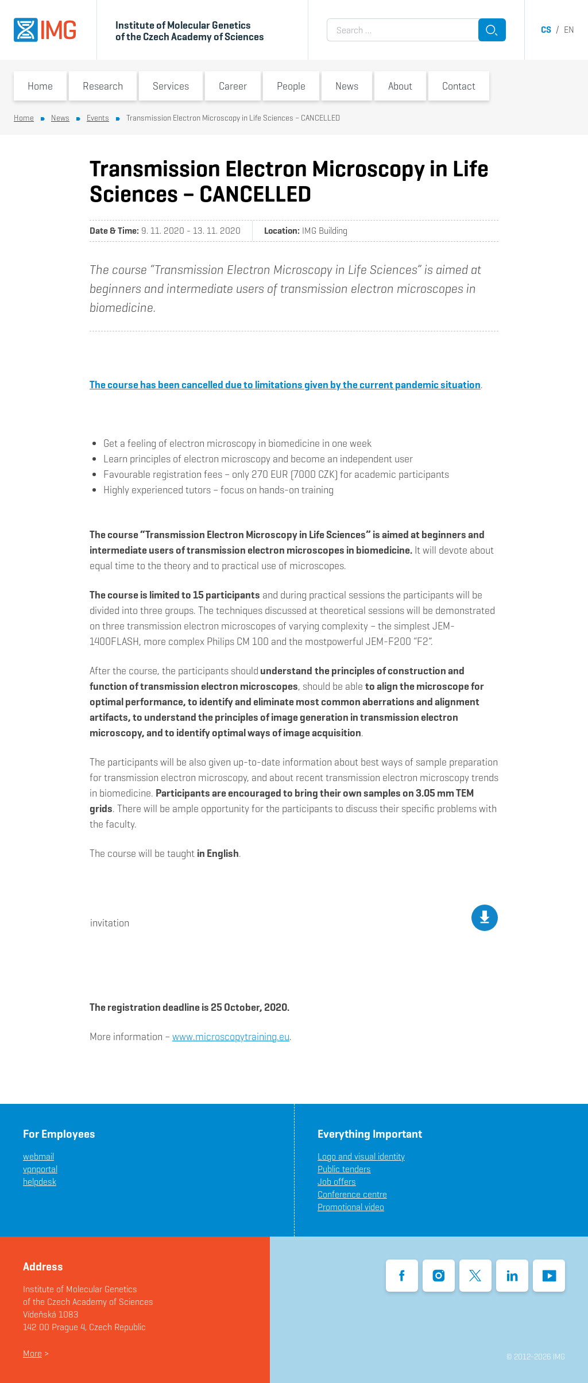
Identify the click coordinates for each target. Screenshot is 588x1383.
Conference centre (352, 1194)
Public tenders (344, 1169)
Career (233, 85)
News (346, 85)
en (569, 30)
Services (171, 85)
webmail (38, 1156)
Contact (458, 85)
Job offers (337, 1182)
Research (103, 85)
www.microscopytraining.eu (230, 1036)
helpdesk (39, 1182)
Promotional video (351, 1207)
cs (546, 30)
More (32, 1353)
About (400, 85)
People (291, 85)
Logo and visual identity (361, 1156)
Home (40, 85)
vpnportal (40, 1169)
